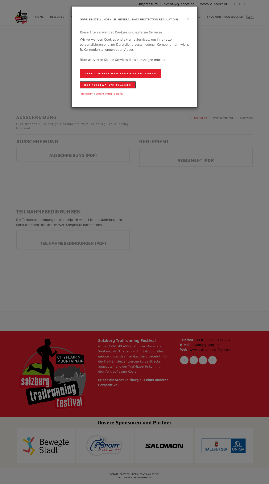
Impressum (86, 93)
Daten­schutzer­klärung (109, 93)
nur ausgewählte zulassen (107, 85)
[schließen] (188, 19)
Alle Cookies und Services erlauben (120, 73)
